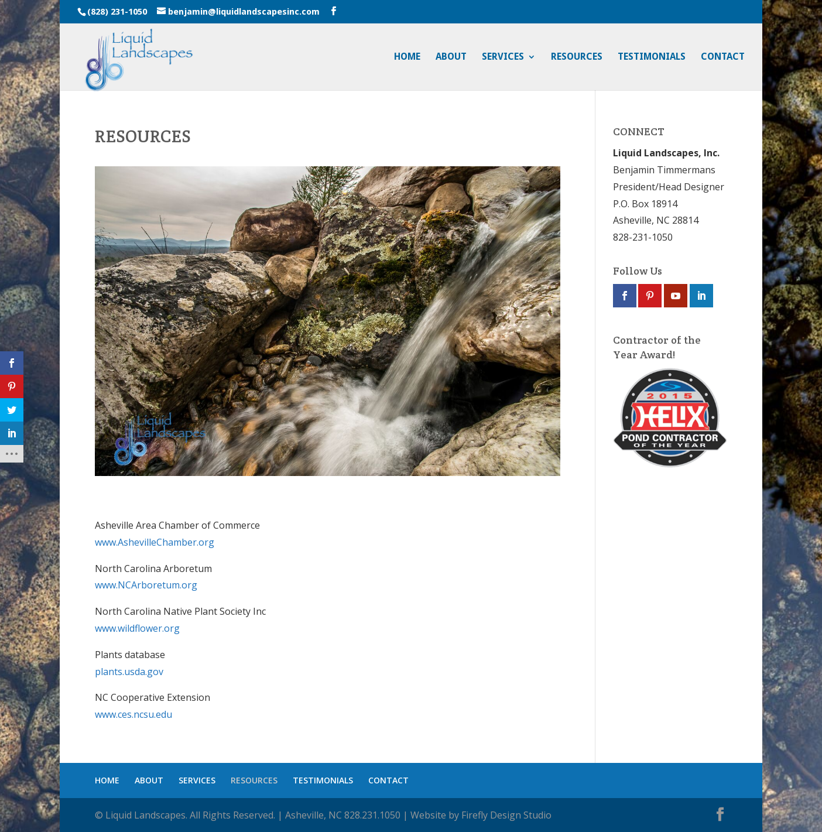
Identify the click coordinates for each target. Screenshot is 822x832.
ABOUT (451, 57)
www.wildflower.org (137, 628)
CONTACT (723, 57)
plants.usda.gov (129, 671)
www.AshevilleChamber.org (154, 542)
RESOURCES (576, 57)
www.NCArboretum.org (146, 584)
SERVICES (503, 57)
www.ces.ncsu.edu (133, 714)
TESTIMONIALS (652, 57)
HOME (407, 57)
